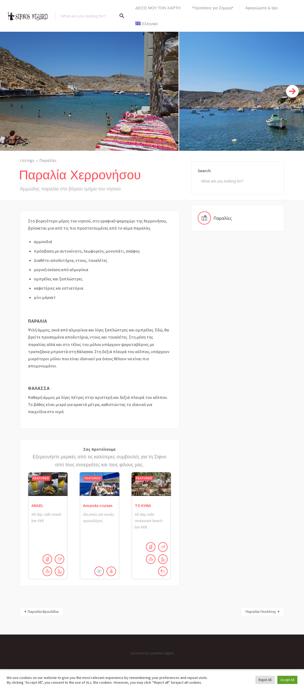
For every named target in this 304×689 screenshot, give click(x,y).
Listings (27, 160)
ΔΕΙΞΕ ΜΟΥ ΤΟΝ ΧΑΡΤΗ (157, 8)
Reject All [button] (265, 680)
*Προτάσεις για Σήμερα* (212, 8)
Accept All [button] (287, 680)
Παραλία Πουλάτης (261, 611)
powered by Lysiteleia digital (152, 653)
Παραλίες (48, 160)
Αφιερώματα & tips (261, 8)
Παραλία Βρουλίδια (43, 611)
